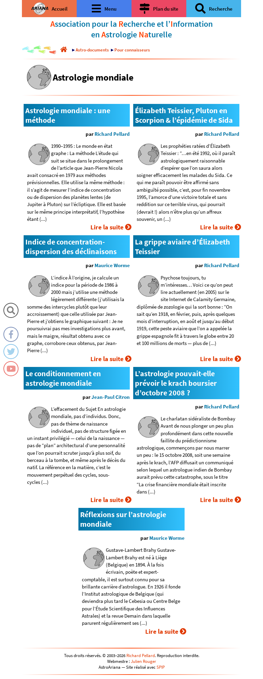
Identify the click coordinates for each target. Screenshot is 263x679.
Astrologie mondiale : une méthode (67, 115)
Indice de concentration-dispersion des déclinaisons (71, 246)
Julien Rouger (143, 661)
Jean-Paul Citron (110, 397)
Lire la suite (111, 227)
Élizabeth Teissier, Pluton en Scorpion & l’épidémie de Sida (184, 115)
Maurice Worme (112, 265)
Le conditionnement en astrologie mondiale (63, 378)
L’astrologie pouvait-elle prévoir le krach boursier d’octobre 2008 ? (176, 383)
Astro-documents (92, 50)
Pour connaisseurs (132, 50)
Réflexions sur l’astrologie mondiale (123, 519)
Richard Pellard (112, 134)
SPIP (160, 667)
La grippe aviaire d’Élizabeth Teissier (182, 246)
